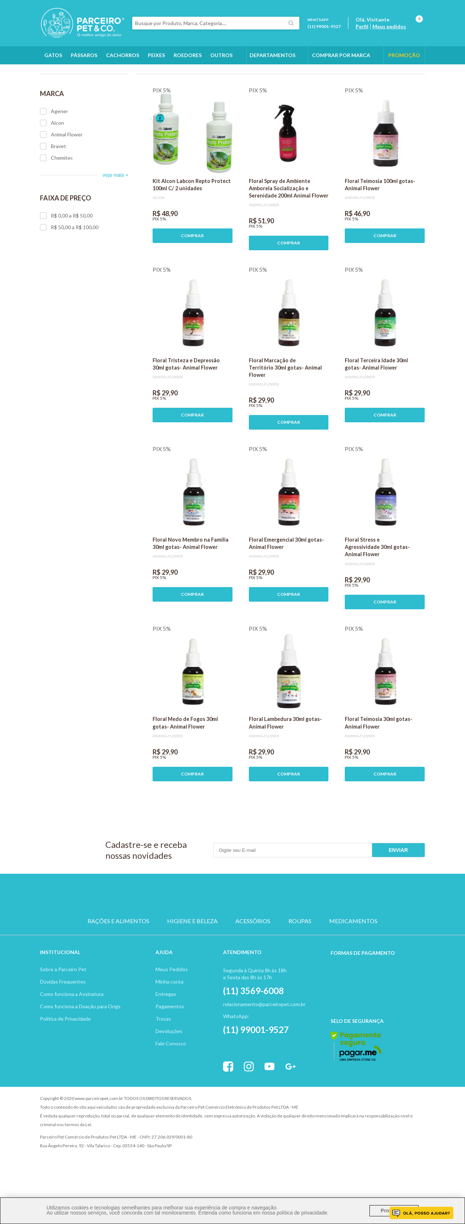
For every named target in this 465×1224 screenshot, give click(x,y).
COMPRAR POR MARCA (341, 55)
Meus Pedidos (171, 1010)
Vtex (365, 1139)
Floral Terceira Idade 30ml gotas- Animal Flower (376, 405)
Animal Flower (61, 175)
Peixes (156, 55)
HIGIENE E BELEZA (192, 962)
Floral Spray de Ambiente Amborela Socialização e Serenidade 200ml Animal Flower (288, 229)
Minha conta (169, 1023)
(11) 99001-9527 (324, 26)
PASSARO (232, 936)
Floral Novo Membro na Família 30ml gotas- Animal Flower (191, 584)
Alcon (52, 164)
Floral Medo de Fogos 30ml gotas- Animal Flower (185, 763)
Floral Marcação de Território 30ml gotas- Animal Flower (285, 408)
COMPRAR (192, 276)
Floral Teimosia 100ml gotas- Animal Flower (380, 225)
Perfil (362, 26)
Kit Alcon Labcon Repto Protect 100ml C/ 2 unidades (192, 225)
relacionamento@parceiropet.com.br (264, 1045)
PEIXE (301, 936)
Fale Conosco (170, 1084)
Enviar (398, 891)
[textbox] (215, 23)
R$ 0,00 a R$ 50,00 (66, 257)
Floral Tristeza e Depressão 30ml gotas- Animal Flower (186, 405)
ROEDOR (267, 936)
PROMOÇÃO (404, 55)
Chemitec (56, 199)
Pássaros (84, 55)
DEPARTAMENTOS (272, 55)
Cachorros (122, 55)
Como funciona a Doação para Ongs (80, 1047)
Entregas (165, 1035)
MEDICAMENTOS (353, 962)
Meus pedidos (389, 26)
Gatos (53, 55)
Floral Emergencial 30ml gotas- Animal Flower (286, 584)
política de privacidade (301, 1213)
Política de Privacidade (65, 1060)
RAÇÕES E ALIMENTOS (118, 962)
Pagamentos (169, 1047)
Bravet (53, 187)
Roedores (188, 55)
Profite (405, 1139)
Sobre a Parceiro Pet (63, 1010)
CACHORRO (163, 936)
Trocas (163, 1060)
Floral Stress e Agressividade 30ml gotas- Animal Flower (377, 588)
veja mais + (116, 216)
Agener (54, 152)
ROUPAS (299, 962)
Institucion (57, 993)
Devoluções (168, 1072)
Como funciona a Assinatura (72, 1035)
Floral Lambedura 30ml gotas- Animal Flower (285, 763)
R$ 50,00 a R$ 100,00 (69, 268)
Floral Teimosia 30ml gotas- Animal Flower (378, 763)
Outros (221, 55)
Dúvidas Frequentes (63, 1023)
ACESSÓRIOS (252, 962)
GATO (198, 936)
